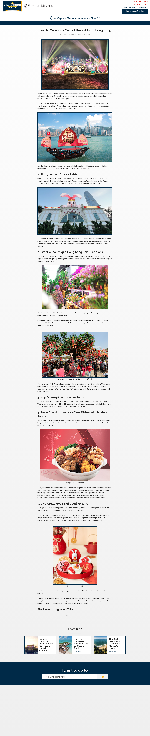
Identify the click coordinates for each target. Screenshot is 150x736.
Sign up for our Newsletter (135, 11)
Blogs (35, 23)
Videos (60, 23)
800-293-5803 (141, 1)
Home (3, 23)
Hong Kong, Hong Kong (68, 34)
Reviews (43, 23)
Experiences (52, 23)
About (9, 23)
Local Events (86, 34)
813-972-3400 (141, 4)
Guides (29, 23)
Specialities (19, 23)
